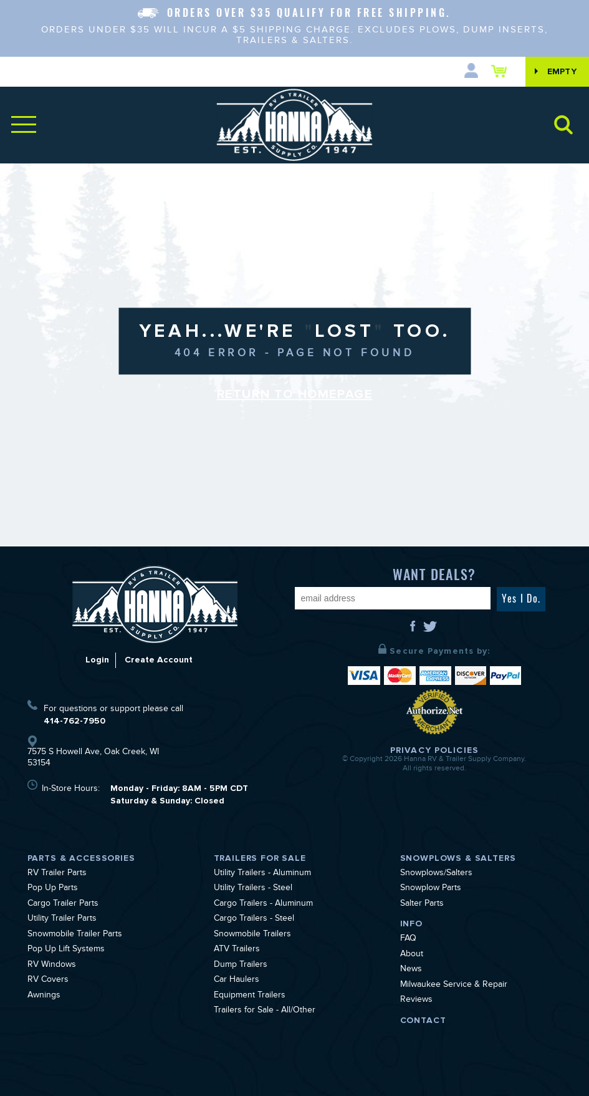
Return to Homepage (295, 394)
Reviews (416, 1000)
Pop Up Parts (52, 889)
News (411, 970)
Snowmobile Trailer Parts (74, 935)
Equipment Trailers (249, 996)
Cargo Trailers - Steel (254, 919)
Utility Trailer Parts (62, 919)
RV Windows (51, 965)
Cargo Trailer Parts (62, 904)
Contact (423, 1020)
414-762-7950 (74, 720)
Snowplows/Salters (436, 874)
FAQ (408, 939)
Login (97, 659)
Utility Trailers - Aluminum (262, 874)
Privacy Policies (434, 750)
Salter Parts (422, 904)
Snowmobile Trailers (252, 935)
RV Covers (48, 980)
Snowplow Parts (430, 889)
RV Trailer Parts (57, 874)
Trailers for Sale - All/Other (264, 1011)
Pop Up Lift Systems (66, 950)
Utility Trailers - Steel (253, 889)
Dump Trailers (240, 965)
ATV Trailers (237, 950)
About (411, 955)
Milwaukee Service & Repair (453, 985)
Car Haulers (236, 980)
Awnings (43, 996)
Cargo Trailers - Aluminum (263, 904)
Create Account (159, 659)
